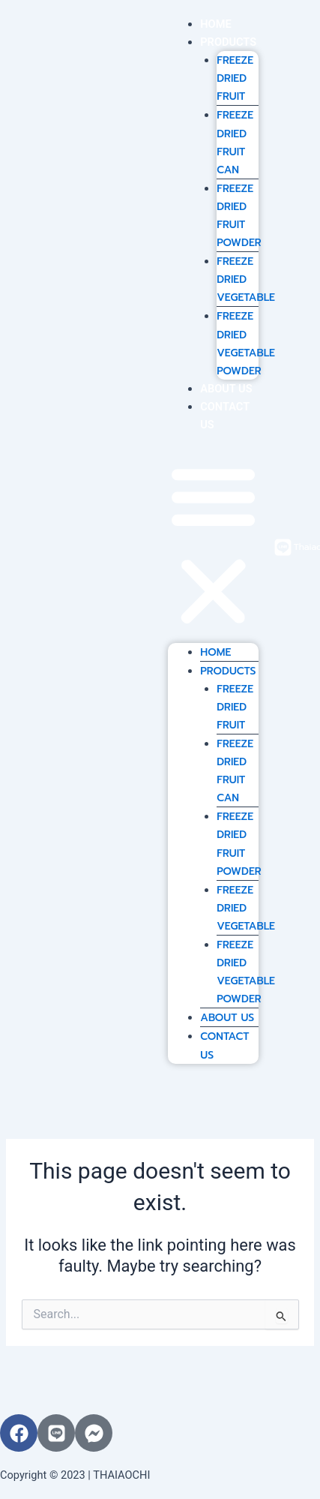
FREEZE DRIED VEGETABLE (246, 279)
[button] (213, 546)
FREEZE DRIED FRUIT (235, 78)
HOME (215, 24)
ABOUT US (226, 388)
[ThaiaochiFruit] (283, 547)
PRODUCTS (228, 42)
